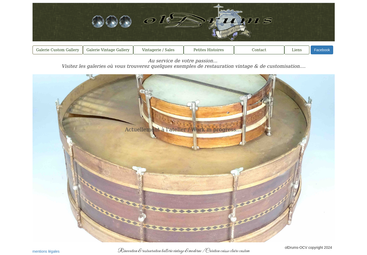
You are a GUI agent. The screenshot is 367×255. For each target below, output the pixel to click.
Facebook (322, 50)
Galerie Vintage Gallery (108, 50)
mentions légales (46, 251)
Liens (297, 50)
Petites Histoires (208, 50)
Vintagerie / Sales (158, 50)
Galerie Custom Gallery (57, 50)
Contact (259, 50)
